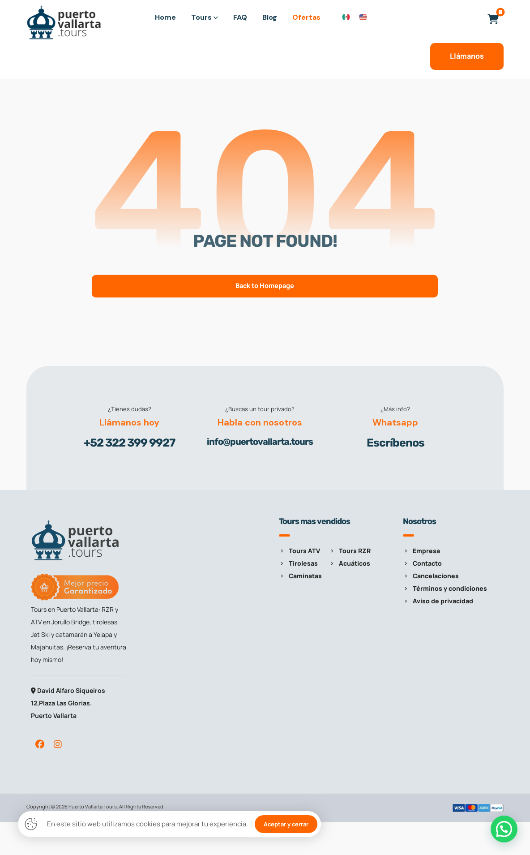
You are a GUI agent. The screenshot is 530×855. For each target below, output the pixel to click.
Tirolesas (298, 563)
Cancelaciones (431, 575)
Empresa (421, 550)
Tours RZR (350, 550)
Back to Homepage (264, 285)
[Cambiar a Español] (346, 16)
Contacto (422, 563)
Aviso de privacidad (438, 601)
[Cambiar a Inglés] (363, 16)
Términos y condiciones (445, 588)
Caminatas (300, 575)
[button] (493, 19)
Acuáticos (349, 563)
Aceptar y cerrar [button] (286, 824)
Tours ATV (299, 550)
